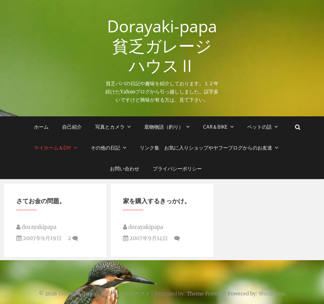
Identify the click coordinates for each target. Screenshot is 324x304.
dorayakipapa (36, 229)
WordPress (272, 293)
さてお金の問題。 (40, 203)
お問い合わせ (124, 168)
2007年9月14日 (145, 240)
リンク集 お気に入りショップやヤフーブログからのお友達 (206, 147)
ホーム (41, 126)
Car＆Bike (215, 126)
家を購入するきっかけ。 (156, 203)
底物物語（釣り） (163, 126)
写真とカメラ (110, 126)
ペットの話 (259, 126)
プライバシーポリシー (177, 168)
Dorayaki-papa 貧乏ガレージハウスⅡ (163, 45)
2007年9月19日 (39, 240)
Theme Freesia (205, 293)
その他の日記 (105, 147)
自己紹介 (72, 126)
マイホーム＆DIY (52, 147)
